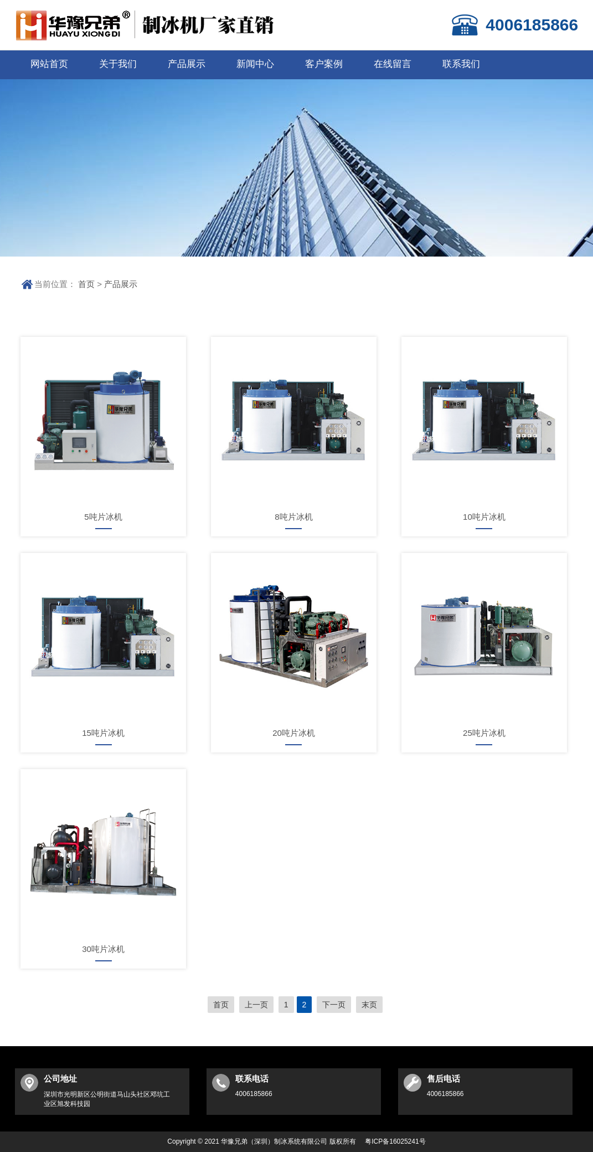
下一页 (334, 1004)
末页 (369, 1004)
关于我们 (118, 64)
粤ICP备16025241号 (395, 1141)
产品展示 (186, 64)
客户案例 (324, 64)
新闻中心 (255, 64)
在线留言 (392, 64)
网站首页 (49, 64)
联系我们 (461, 64)
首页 (86, 284)
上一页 (256, 1004)
